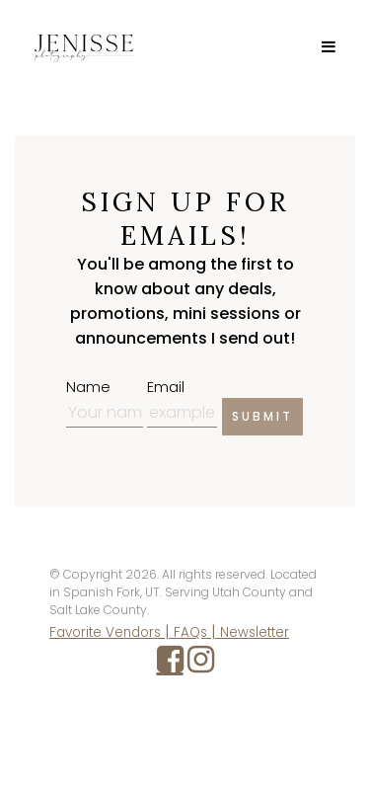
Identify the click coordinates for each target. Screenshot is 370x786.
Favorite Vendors (105, 632)
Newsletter (254, 632)
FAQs (190, 632)
